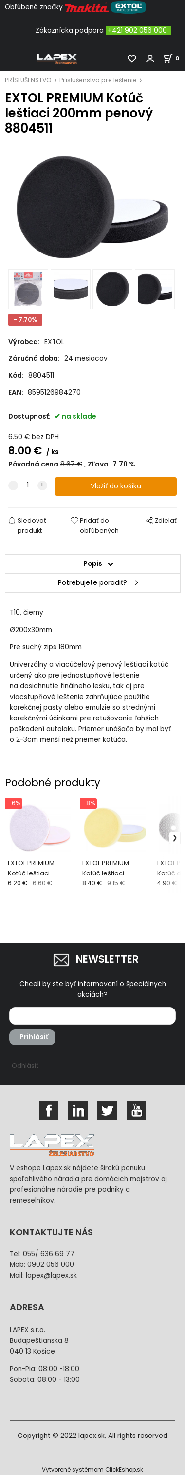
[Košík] (174, 58)
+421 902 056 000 (137, 30)
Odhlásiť (25, 1065)
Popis (92, 563)
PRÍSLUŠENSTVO (28, 80)
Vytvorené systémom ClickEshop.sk (92, 1470)
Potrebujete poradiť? (92, 582)
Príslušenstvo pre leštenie (98, 80)
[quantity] (27, 485)
